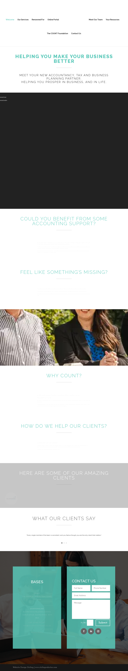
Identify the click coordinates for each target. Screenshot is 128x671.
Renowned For (38, 20)
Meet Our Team (96, 20)
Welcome (10, 20)
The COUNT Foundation (57, 33)
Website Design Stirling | (24, 667)
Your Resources (112, 20)
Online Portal (53, 20)
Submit (102, 622)
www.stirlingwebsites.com (46, 667)
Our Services (23, 20)
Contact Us (76, 33)
